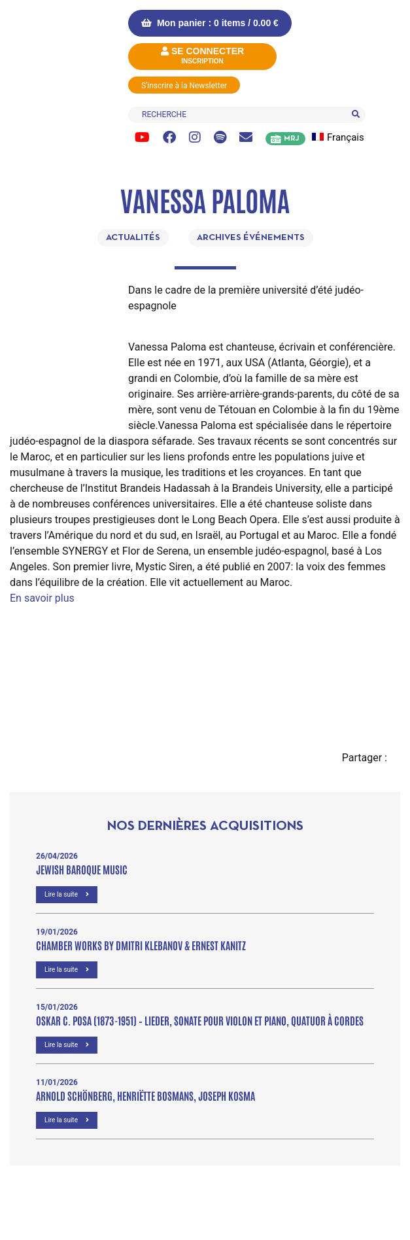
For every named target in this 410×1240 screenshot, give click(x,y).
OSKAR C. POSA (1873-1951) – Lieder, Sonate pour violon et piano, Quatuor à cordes (200, 1020)
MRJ (291, 138)
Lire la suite (66, 894)
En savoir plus (42, 598)
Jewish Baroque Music (82, 869)
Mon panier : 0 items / (210, 23)
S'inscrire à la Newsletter (184, 85)
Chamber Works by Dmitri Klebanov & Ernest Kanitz (141, 945)
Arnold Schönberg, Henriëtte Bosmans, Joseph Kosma (145, 1095)
